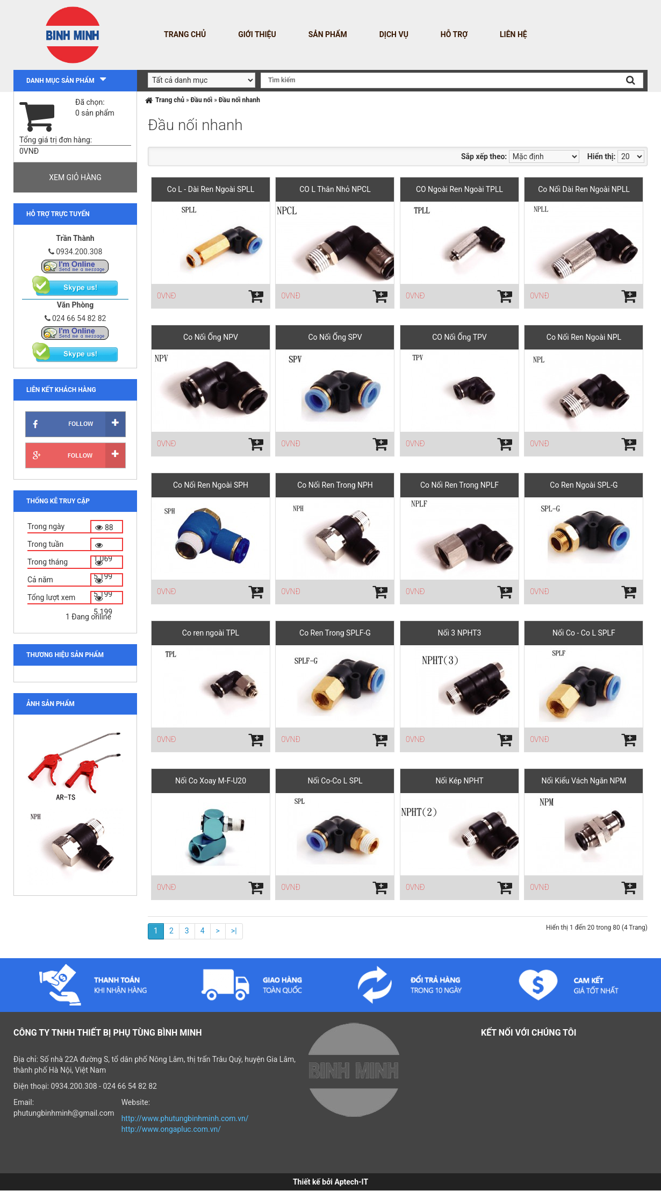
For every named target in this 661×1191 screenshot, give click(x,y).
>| (234, 930)
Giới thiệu (257, 34)
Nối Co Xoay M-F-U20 (210, 780)
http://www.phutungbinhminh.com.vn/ (185, 1118)
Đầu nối (202, 100)
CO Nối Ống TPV (459, 337)
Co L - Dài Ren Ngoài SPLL (210, 189)
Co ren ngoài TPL (210, 633)
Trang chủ (185, 34)
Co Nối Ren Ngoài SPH (210, 485)
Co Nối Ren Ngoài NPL (584, 337)
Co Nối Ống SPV (335, 337)
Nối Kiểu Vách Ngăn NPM (583, 780)
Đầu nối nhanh (239, 100)
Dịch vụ (393, 34)
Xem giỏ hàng (75, 177)
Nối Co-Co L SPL (334, 780)
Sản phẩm (327, 34)
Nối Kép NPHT (459, 780)
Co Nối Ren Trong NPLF (459, 485)
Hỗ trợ (454, 34)
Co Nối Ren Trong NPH (335, 485)
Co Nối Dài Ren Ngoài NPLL (584, 189)
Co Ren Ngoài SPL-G (583, 485)
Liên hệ (513, 34)
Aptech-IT (351, 1182)
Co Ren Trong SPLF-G (335, 633)
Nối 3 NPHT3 (459, 633)
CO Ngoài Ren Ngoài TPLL (459, 189)
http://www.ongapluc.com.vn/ (171, 1129)
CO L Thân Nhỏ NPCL (334, 189)
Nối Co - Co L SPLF (583, 633)
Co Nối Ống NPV (210, 337)
